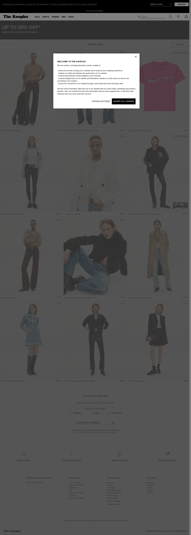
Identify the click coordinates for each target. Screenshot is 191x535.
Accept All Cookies (123, 101)
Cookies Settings (101, 101)
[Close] (136, 57)
